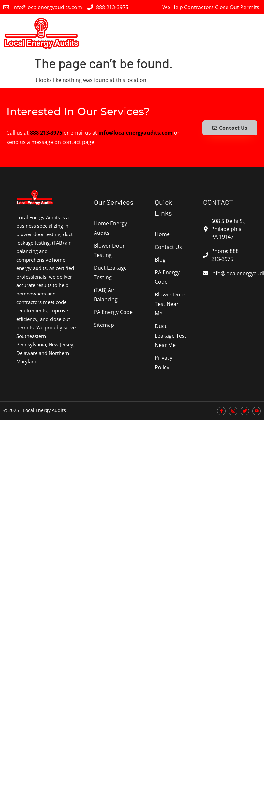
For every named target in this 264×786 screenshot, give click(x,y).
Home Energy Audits (110, 228)
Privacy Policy (163, 362)
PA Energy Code (113, 312)
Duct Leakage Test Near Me (170, 336)
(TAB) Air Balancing (106, 294)
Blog (160, 259)
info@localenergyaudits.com (135, 132)
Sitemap (104, 324)
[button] (255, 33)
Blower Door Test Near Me (170, 304)
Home (162, 234)
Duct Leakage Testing (110, 272)
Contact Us (168, 246)
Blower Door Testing (109, 250)
